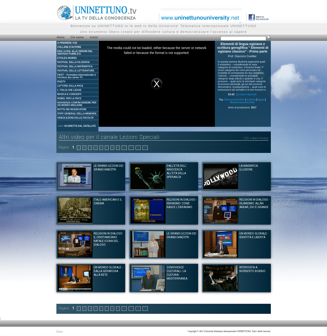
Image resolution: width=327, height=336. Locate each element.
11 (131, 147)
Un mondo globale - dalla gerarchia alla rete (108, 271)
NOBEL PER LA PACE (69, 98)
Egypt (260, 99)
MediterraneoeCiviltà (242, 102)
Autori (94, 37)
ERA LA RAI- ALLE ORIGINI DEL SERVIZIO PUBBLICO (75, 52)
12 (138, 147)
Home (61, 37)
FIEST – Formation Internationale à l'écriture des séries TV (76, 76)
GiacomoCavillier (234, 99)
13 (145, 147)
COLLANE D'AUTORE (69, 47)
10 (124, 147)
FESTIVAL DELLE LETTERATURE (75, 70)
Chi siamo (77, 37)
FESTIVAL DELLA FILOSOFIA (73, 62)
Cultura (251, 99)
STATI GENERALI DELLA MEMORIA (77, 113)
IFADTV (61, 81)
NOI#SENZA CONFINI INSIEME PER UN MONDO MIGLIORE (76, 103)
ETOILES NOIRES (67, 58)
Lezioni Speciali (247, 94)
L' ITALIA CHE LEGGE (69, 90)
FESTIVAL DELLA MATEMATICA (75, 66)
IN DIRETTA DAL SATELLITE (77, 126)
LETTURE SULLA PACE (70, 86)
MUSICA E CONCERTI (69, 94)
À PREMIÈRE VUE (67, 43)
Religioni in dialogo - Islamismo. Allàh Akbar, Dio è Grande (254, 203)
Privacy (59, 331)
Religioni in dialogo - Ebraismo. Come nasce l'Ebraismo (182, 203)
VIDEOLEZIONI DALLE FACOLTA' (75, 118)
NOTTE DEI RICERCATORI (71, 109)
